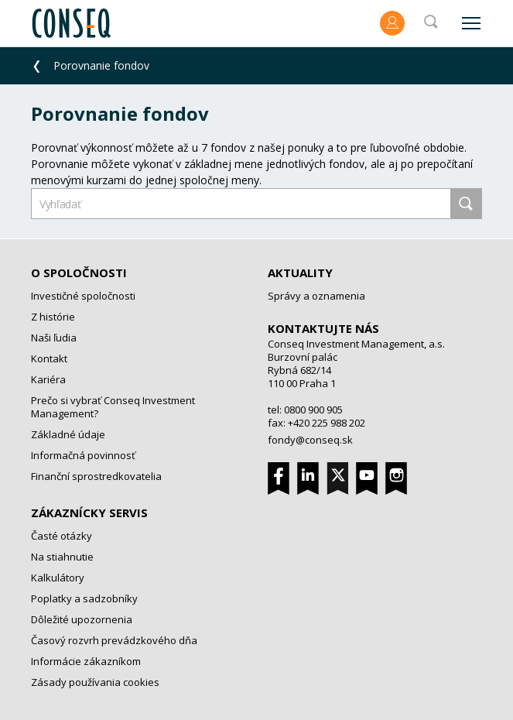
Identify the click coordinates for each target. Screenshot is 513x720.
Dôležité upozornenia (81, 619)
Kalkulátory (57, 578)
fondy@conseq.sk (310, 440)
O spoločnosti (79, 272)
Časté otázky (61, 536)
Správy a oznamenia (316, 296)
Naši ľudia (54, 338)
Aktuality (300, 272)
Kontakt (49, 358)
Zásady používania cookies (95, 682)
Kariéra (48, 379)
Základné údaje (68, 434)
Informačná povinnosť (83, 455)
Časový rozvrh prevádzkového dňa (114, 640)
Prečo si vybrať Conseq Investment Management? (113, 406)
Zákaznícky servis (89, 512)
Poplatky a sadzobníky (84, 598)
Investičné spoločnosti (83, 296)
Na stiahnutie (62, 557)
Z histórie (53, 317)
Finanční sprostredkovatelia (96, 476)
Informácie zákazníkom (86, 661)
